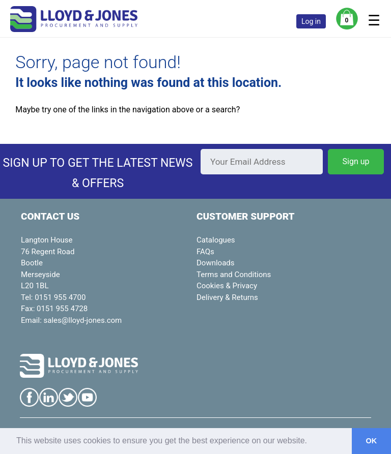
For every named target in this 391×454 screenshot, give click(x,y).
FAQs (205, 251)
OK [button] (371, 441)
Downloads (216, 262)
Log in (311, 21)
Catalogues (216, 240)
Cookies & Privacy (227, 285)
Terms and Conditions (234, 274)
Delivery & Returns (227, 297)
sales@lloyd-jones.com (83, 320)
